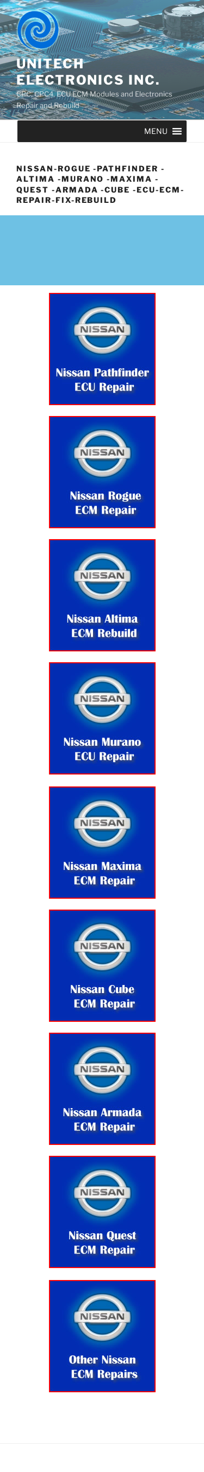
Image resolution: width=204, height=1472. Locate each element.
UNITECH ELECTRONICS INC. (88, 72)
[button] (156, 131)
